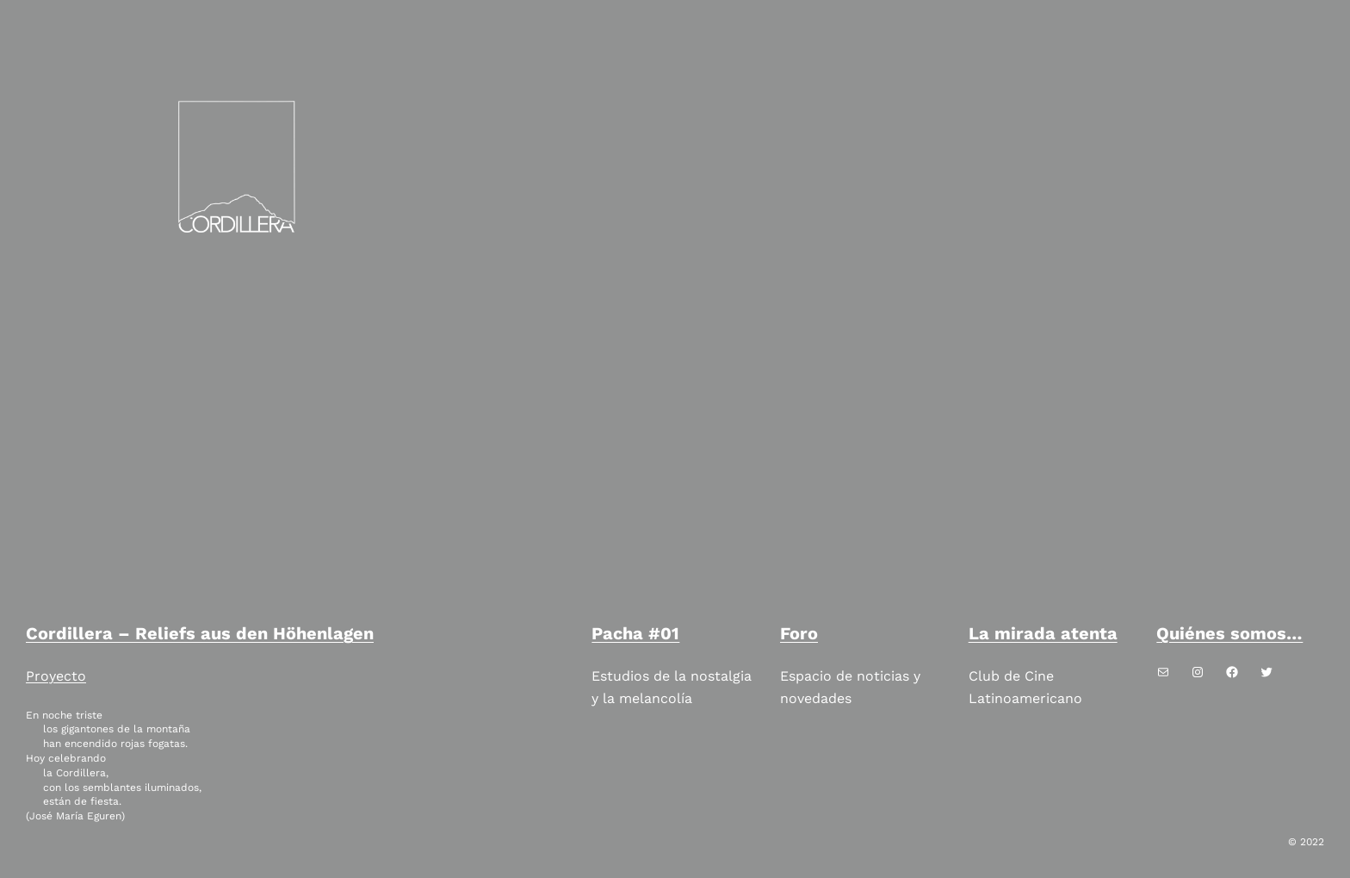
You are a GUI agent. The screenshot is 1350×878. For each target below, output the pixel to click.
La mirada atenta (1043, 633)
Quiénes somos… (1229, 633)
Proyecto (56, 676)
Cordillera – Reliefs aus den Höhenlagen (200, 633)
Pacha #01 (635, 633)
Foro (799, 633)
